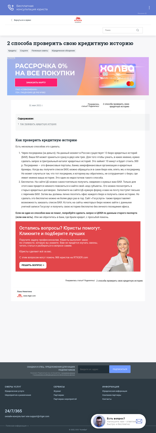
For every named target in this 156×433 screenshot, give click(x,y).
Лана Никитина (24, 291)
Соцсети (24, 50)
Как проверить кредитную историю (38, 123)
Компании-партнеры (111, 395)
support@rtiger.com (39, 416)
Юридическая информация (114, 391)
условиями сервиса (68, 373)
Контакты (107, 399)
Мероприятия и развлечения (18, 395)
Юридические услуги (14, 391)
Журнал (57, 391)
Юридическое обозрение (63, 50)
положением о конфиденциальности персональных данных (54, 375)
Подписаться (120, 369)
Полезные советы (40, 50)
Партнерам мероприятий (65, 399)
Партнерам (59, 395)
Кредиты (12, 50)
